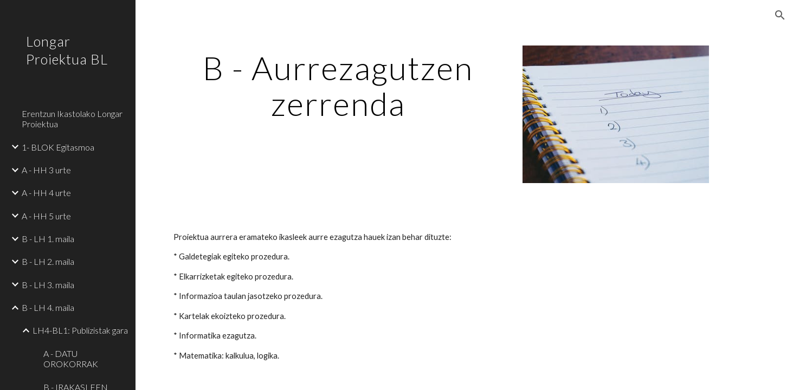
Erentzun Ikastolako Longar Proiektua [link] (72, 118)
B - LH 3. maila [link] (48, 285)
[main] (338, 86)
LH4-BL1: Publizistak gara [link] (80, 330)
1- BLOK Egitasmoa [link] (58, 147)
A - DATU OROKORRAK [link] (70, 358)
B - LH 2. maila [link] (48, 261)
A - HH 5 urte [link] (46, 216)
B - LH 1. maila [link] (48, 238)
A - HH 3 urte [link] (46, 170)
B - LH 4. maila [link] (48, 307)
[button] (780, 15)
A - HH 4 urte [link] (46, 192)
